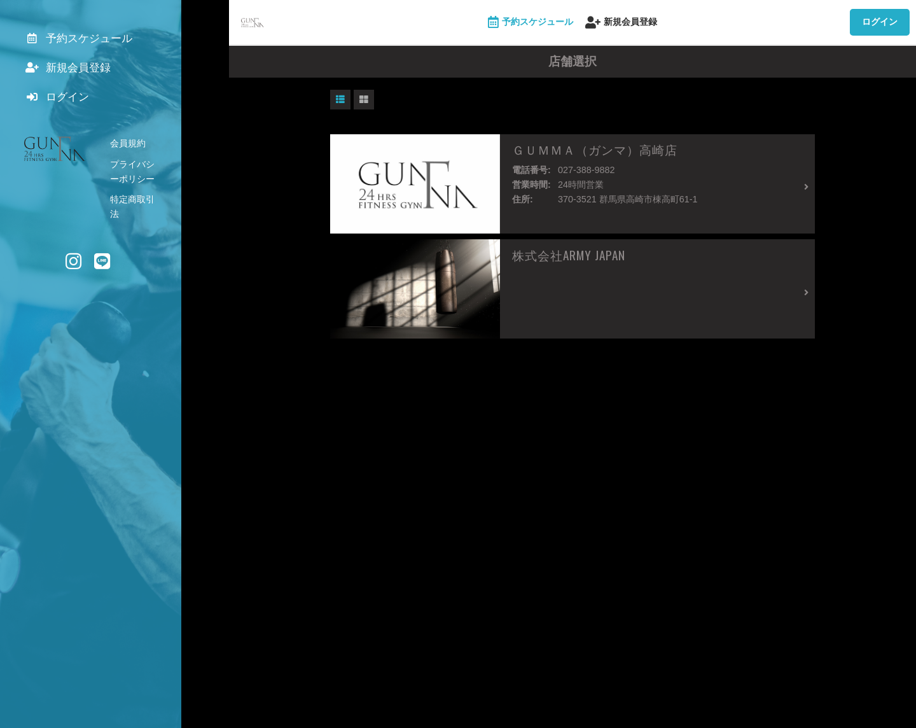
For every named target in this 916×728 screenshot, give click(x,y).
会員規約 (128, 151)
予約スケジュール (530, 22)
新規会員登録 (621, 22)
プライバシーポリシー (154, 172)
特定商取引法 (136, 193)
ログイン (880, 22)
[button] (340, 100)
